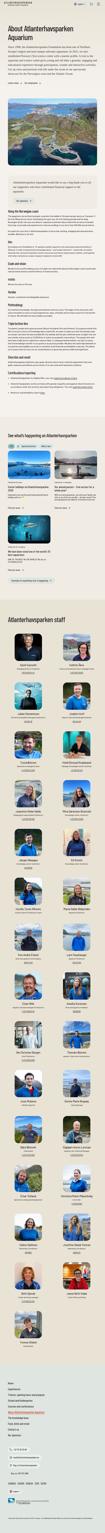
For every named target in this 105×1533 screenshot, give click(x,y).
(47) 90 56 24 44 (28, 672)
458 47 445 (28, 962)
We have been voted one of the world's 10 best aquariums (29, 553)
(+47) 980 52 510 (28, 1301)
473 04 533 (76, 962)
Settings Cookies (50, 1518)
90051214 (77, 1252)
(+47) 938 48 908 (76, 819)
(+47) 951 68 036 (28, 819)
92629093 (77, 1011)
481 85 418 (28, 721)
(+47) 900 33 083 (28, 770)
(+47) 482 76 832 (76, 672)
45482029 (28, 868)
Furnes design (76, 1518)
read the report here (83, 387)
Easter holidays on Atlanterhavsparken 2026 (28, 488)
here (42, 392)
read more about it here (65, 378)
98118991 (28, 1252)
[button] (79, 4)
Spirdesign (88, 1518)
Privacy (37, 1518)
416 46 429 (76, 721)
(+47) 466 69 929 (28, 1060)
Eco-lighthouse (24, 1503)
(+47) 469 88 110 (28, 1011)
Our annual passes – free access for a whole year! (74, 488)
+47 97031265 (76, 1204)
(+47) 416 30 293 (28, 1155)
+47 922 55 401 (77, 770)
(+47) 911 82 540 (77, 1155)
